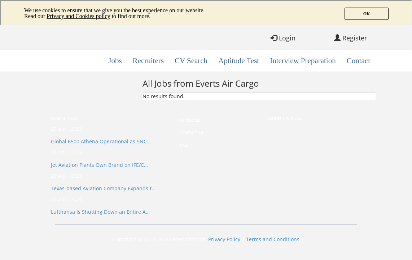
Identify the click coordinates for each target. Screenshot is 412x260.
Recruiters (148, 60)
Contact (358, 60)
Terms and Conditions (272, 239)
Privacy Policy (224, 239)
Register (350, 38)
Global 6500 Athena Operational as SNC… (101, 141)
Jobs (115, 60)
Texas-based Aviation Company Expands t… (103, 188)
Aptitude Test (238, 60)
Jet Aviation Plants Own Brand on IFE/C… (99, 164)
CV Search (191, 60)
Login (283, 38)
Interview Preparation (303, 60)
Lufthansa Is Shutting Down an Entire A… (100, 211)
